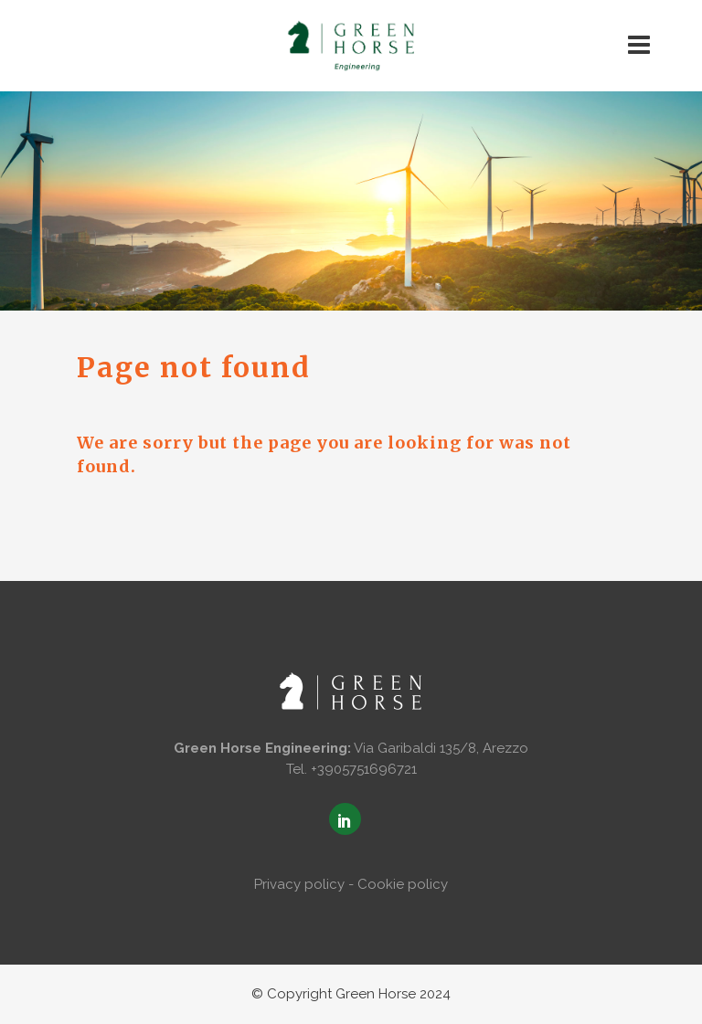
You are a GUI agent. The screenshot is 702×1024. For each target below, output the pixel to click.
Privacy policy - (304, 884)
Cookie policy (402, 884)
